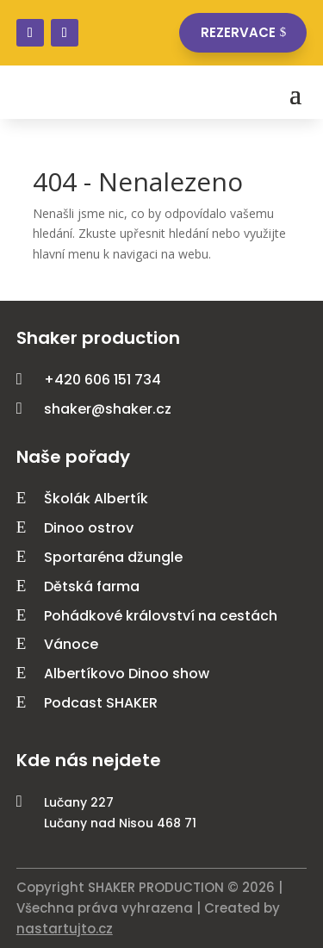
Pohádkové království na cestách (160, 616)
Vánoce (71, 644)
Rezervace (238, 32)
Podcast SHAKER (101, 703)
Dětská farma (92, 586)
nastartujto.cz (64, 929)
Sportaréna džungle (113, 557)
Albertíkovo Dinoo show (126, 673)
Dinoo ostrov (89, 528)
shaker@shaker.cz (107, 409)
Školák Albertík (96, 498)
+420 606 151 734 (102, 380)
